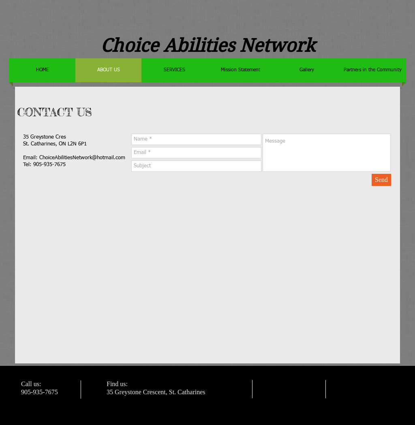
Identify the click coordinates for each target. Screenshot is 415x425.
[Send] (381, 180)
